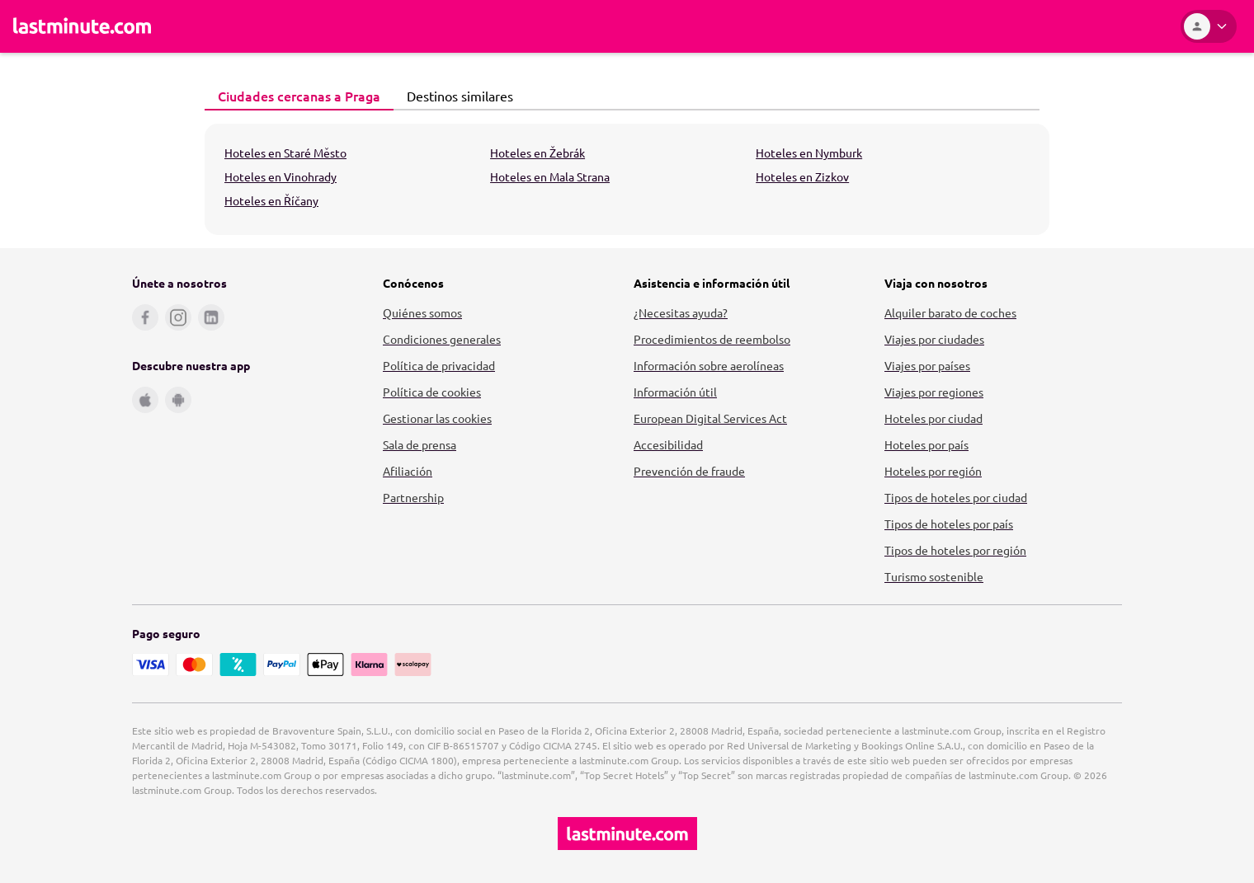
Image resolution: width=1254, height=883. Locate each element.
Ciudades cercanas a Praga (294, 96)
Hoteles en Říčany (271, 200)
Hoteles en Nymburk (809, 152)
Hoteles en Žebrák (537, 152)
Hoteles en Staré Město (285, 152)
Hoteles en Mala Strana (550, 176)
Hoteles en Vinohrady (280, 176)
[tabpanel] (627, 179)
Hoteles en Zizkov (802, 176)
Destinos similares (455, 95)
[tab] (299, 96)
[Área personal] (1209, 26)
